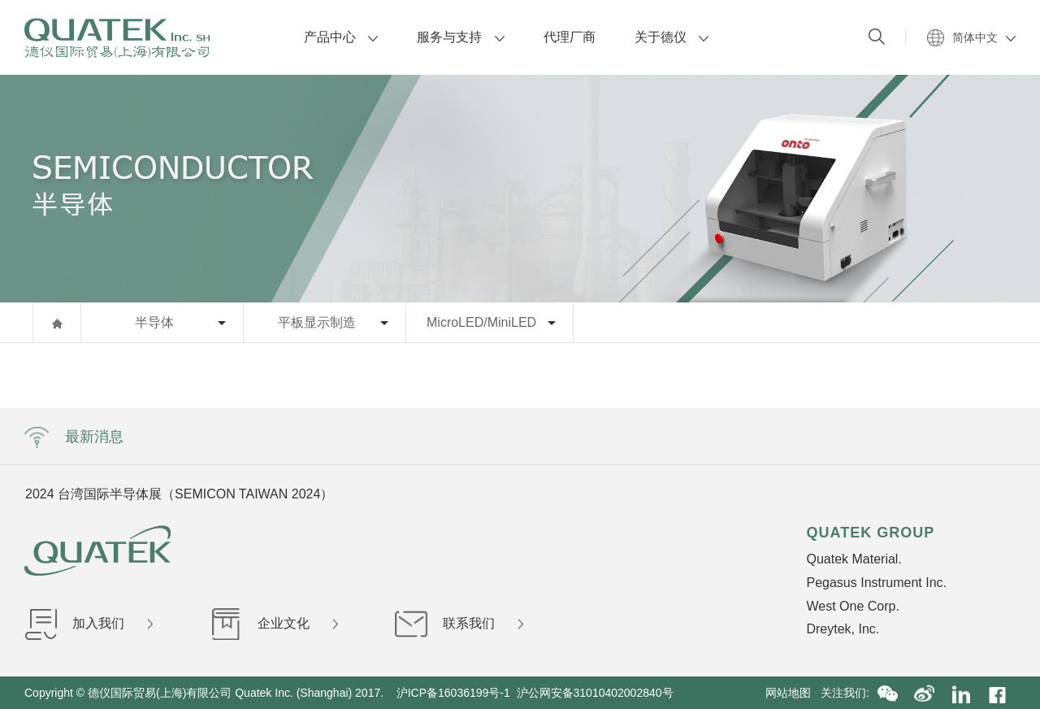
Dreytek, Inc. (842, 629)
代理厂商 (570, 37)
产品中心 (341, 37)
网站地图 (793, 692)
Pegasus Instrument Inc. (876, 582)
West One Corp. (852, 606)
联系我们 (459, 623)
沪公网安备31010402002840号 (597, 692)
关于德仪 (671, 37)
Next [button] (835, 493)
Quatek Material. (853, 559)
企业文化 (274, 623)
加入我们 (88, 623)
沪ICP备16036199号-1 (453, 692)
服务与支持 (460, 37)
